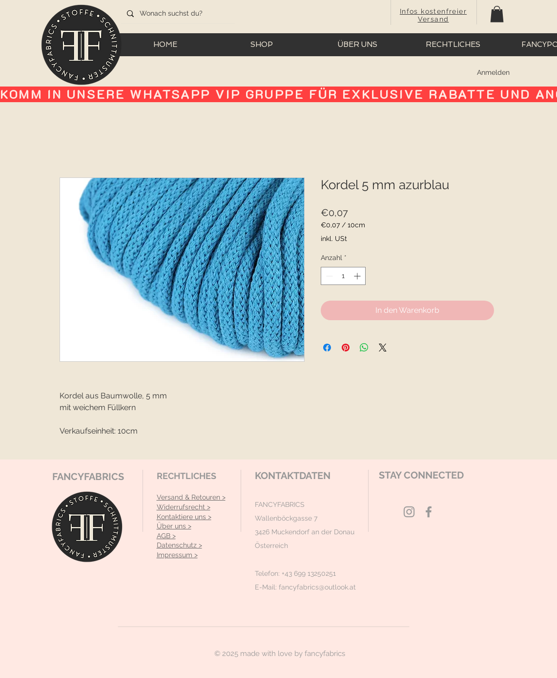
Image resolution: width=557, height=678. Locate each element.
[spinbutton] (343, 275)
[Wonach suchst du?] (177, 13)
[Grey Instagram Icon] (409, 511)
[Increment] (358, 275)
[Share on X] (383, 347)
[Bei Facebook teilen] (327, 347)
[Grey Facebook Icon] (428, 511)
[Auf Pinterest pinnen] (345, 347)
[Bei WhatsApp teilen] (364, 347)
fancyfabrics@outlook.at (317, 587)
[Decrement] (328, 275)
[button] (497, 14)
